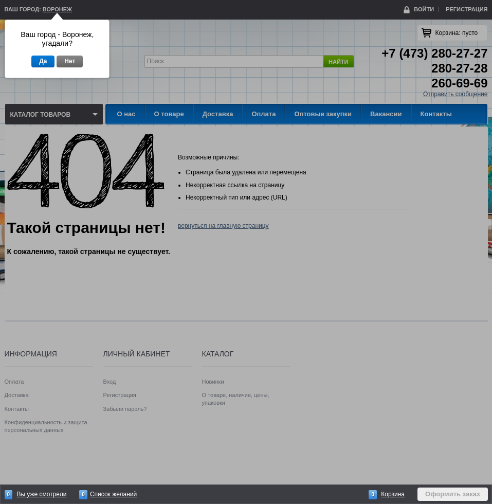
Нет (69, 61)
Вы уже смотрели (41, 494)
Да (43, 61)
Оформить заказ (452, 494)
